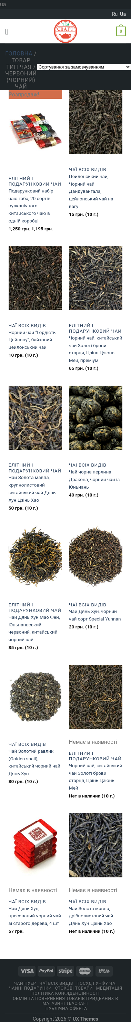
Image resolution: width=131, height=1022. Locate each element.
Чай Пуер (25, 983)
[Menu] (9, 31)
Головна (18, 53)
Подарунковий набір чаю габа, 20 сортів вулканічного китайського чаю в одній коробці (31, 205)
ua (123, 14)
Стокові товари (74, 988)
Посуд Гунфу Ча (96, 983)
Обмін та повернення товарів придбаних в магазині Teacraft (65, 1001)
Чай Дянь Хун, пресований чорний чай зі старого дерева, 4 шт (35, 916)
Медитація (109, 988)
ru (115, 14)
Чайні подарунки (30, 988)
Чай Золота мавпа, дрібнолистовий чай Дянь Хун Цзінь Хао (91, 916)
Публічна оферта (66, 1008)
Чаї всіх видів (88, 169)
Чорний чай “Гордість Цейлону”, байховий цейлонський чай (32, 340)
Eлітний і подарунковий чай (35, 181)
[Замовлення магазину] (84, 67)
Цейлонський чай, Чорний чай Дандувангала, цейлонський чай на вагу (91, 191)
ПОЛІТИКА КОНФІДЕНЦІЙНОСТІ (65, 993)
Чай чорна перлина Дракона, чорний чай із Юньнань (94, 479)
